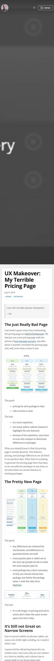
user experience (18, 296)
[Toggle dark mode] (34, 8)
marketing (8, 296)
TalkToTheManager (34, 334)
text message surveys (25, 341)
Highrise (17, 585)
